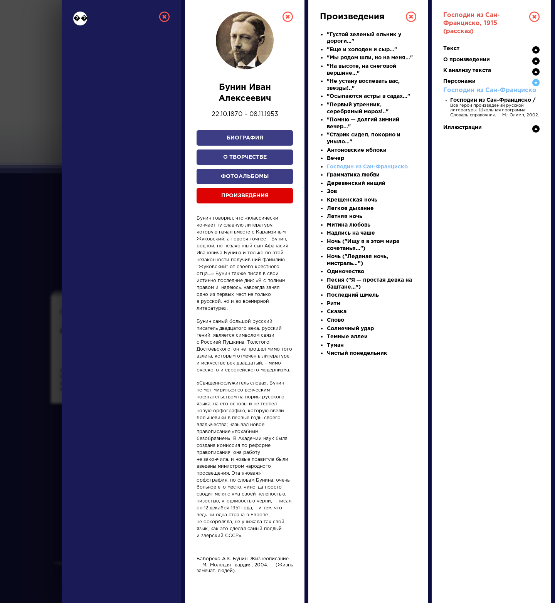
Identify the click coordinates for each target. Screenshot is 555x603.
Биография (245, 138)
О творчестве (245, 157)
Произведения (245, 195)
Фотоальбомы (245, 176)
